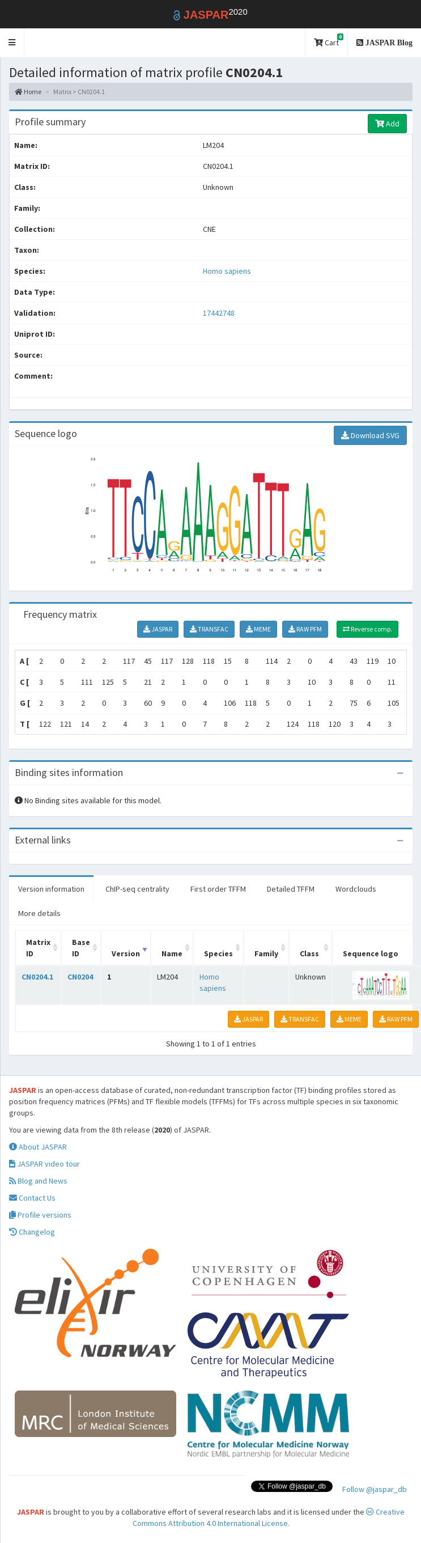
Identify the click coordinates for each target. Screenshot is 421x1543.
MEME (258, 629)
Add (387, 123)
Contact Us (32, 1198)
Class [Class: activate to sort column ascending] (309, 953)
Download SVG (370, 435)
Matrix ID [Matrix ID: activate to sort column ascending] (38, 948)
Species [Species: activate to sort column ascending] (218, 953)
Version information (51, 889)
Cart (328, 40)
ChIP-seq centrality (137, 889)
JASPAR (157, 629)
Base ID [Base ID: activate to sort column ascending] (81, 948)
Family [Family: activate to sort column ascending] (266, 953)
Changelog (32, 1232)
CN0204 (80, 977)
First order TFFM (218, 889)
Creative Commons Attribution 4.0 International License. (269, 1517)
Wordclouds (355, 889)
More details (39, 913)
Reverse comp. (367, 629)
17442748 (219, 313)
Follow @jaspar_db (374, 1489)
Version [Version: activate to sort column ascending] (126, 953)
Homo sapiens (227, 271)
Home (28, 91)
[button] (12, 42)
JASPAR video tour (44, 1164)
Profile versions (40, 1215)
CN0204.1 (37, 977)
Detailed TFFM (290, 889)
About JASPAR (38, 1147)
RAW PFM (305, 629)
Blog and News (38, 1181)
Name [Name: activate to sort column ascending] (171, 953)
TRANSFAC (209, 629)
